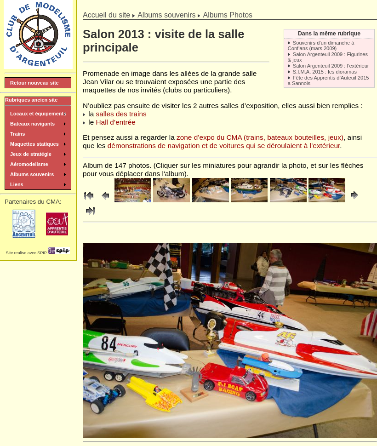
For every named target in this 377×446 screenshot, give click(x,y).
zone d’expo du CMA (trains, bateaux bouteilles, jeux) (260, 137)
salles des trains (121, 114)
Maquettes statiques (34, 144)
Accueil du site (106, 15)
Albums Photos (227, 15)
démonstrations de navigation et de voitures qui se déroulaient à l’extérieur (224, 145)
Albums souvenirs (166, 15)
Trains (17, 134)
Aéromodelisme (29, 164)
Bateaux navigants (32, 123)
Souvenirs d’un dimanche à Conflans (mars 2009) (321, 45)
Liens (16, 184)
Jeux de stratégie (30, 154)
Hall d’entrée (116, 122)
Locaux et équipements (38, 113)
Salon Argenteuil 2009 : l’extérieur (331, 66)
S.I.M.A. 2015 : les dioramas (325, 71)
